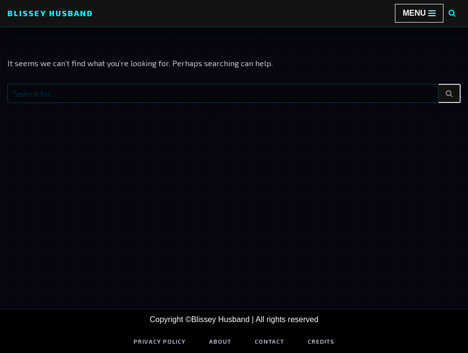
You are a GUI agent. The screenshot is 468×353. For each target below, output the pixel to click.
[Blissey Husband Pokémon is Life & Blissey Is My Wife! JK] (50, 13)
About (220, 341)
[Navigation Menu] (419, 13)
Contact (269, 341)
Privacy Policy (159, 341)
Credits (321, 341)
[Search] (452, 13)
